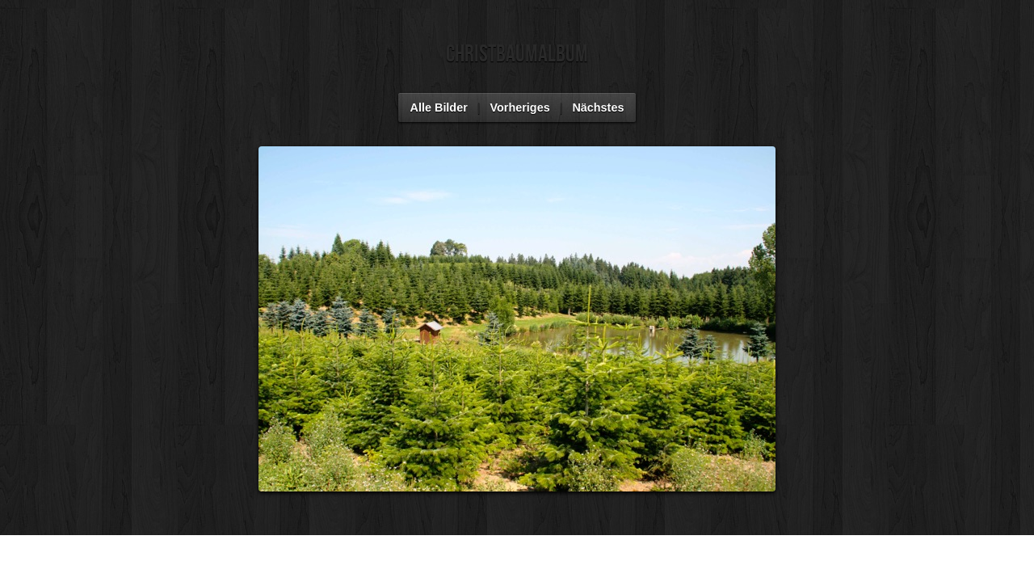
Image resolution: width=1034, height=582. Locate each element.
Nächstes (598, 107)
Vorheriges (520, 107)
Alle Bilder (439, 107)
